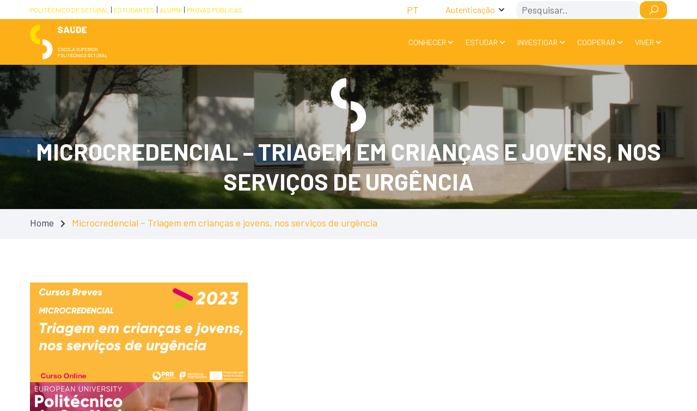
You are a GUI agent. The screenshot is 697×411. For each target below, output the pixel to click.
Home (42, 223)
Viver (644, 42)
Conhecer (427, 42)
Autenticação (470, 9)
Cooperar (596, 42)
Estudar (482, 42)
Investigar (537, 42)
